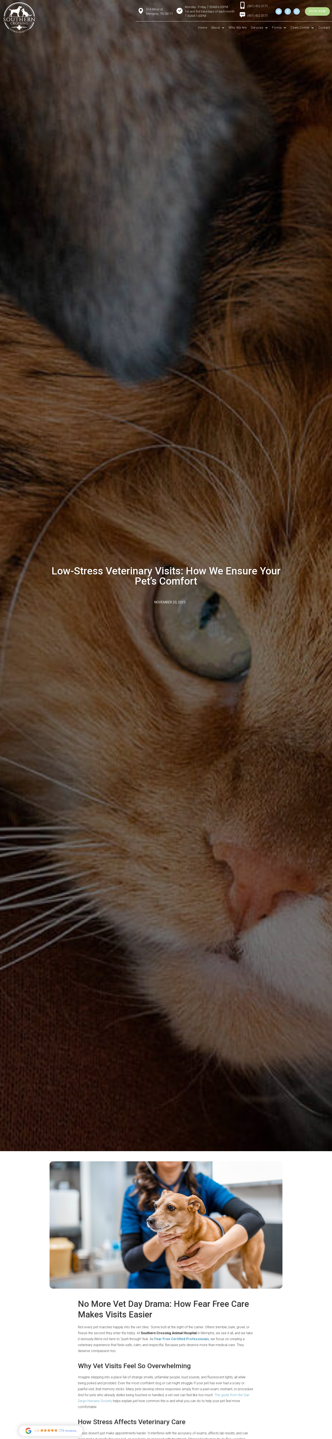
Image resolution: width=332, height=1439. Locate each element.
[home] (19, 17)
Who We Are (237, 27)
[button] (218, 28)
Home (202, 27)
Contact (324, 27)
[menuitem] (242, 16)
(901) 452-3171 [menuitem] (257, 15)
